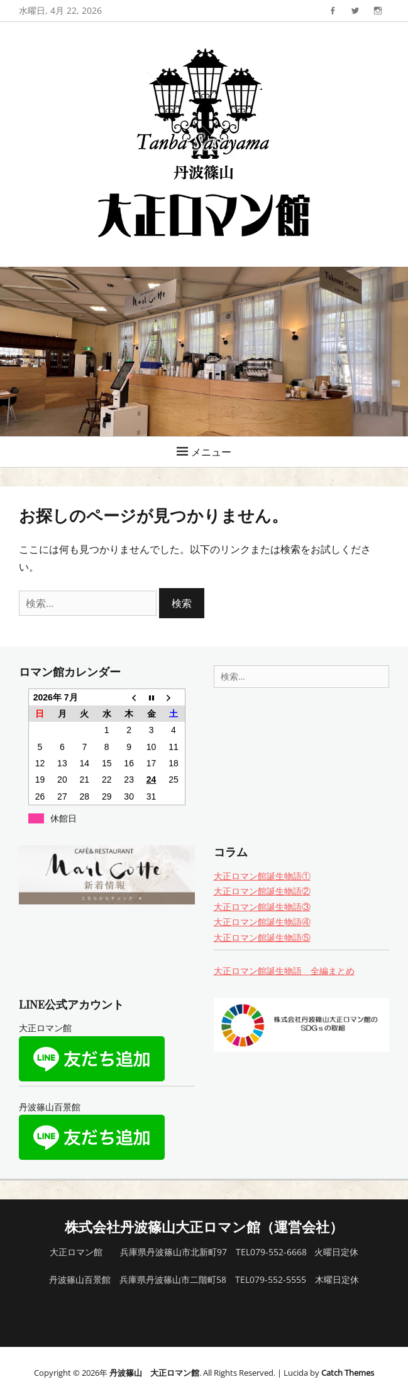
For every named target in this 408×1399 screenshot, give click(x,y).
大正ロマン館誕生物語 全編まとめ (284, 971)
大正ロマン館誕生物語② (262, 891)
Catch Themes (347, 1372)
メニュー (211, 452)
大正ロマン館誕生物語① (262, 876)
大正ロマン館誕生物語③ (262, 907)
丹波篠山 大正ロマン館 (154, 1372)
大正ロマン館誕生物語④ (262, 922)
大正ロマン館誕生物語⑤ (262, 937)
